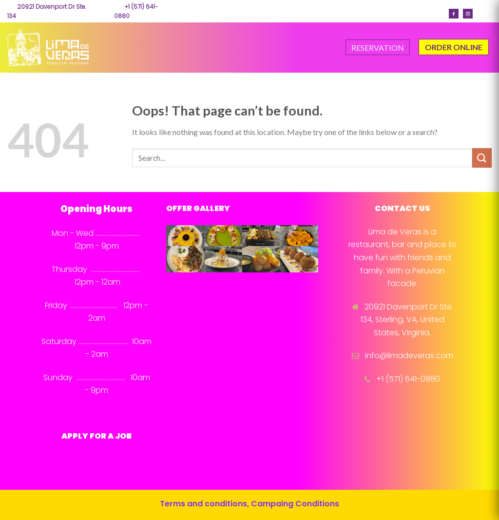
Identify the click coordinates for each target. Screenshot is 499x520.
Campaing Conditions (295, 503)
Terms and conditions (203, 503)
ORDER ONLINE (453, 47)
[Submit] (482, 157)
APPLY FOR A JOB (96, 436)
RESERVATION (377, 47)
